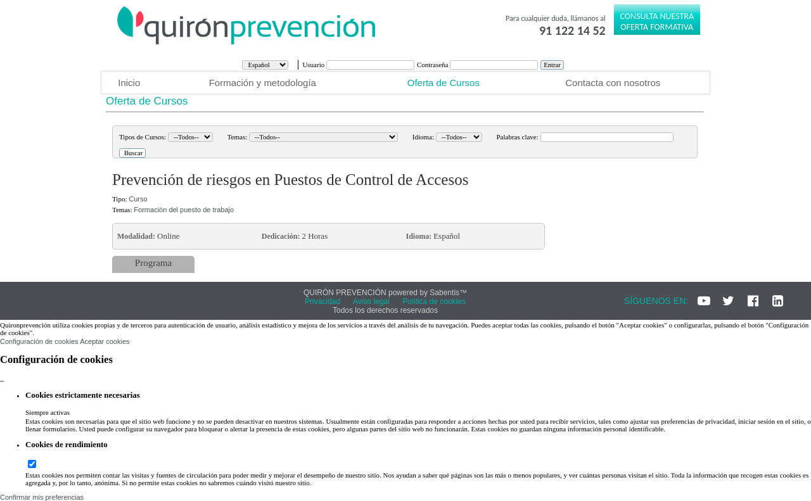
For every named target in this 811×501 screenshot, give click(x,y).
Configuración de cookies (39, 341)
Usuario (314, 64)
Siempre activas (47, 412)
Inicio (129, 82)
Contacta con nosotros (612, 82)
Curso (138, 199)
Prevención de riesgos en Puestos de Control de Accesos (290, 179)
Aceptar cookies (104, 341)
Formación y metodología (262, 82)
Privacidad (322, 301)
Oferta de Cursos (443, 82)
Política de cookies (434, 301)
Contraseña (433, 64)
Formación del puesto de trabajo (184, 209)
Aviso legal (371, 301)
